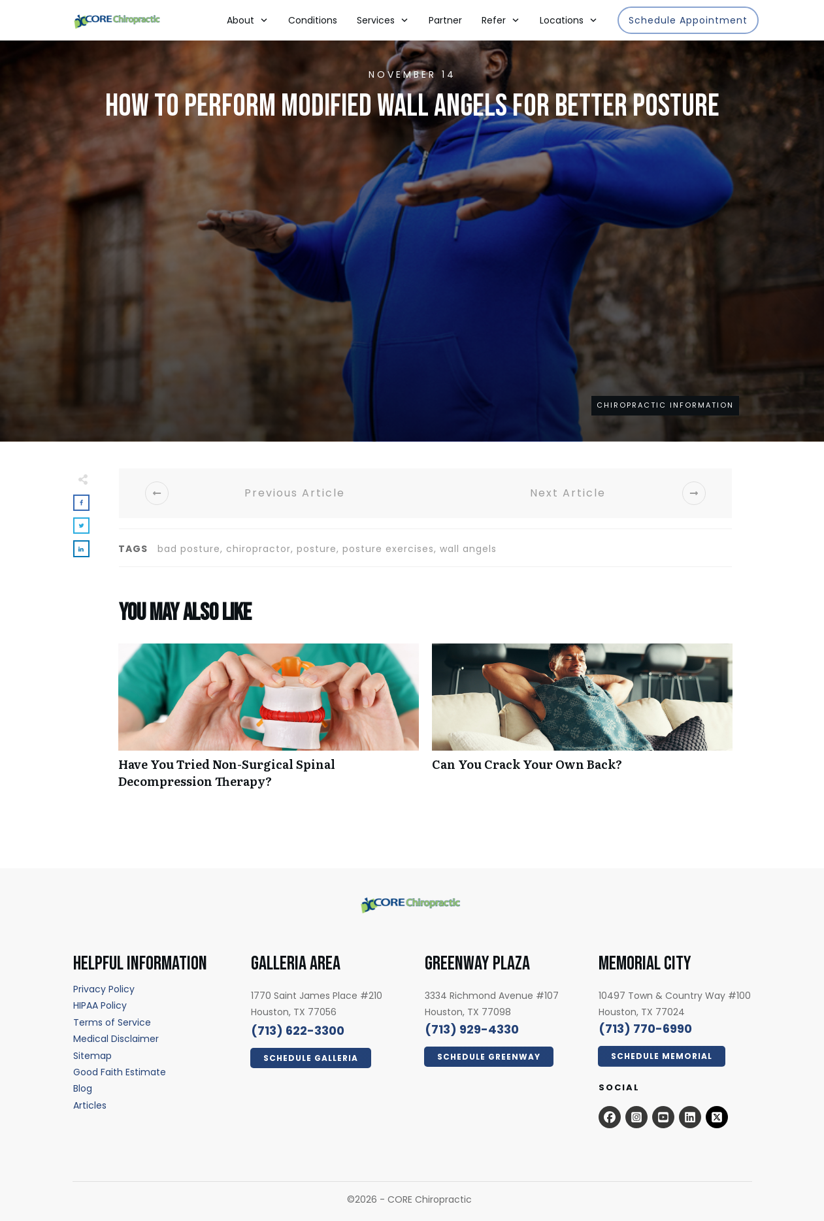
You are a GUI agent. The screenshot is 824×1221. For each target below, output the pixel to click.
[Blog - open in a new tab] (82, 1088)
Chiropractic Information (665, 405)
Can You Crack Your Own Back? (582, 722)
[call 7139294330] (472, 1029)
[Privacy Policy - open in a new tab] (104, 989)
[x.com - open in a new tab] (716, 1117)
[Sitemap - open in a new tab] (92, 1055)
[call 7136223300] (297, 1030)
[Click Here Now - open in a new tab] (310, 1058)
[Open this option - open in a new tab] (609, 1117)
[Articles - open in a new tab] (90, 1105)
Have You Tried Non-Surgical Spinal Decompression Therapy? (268, 722)
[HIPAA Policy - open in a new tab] (100, 1005)
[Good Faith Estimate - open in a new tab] (119, 1072)
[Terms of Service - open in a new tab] (112, 1022)
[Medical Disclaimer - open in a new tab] (116, 1038)
